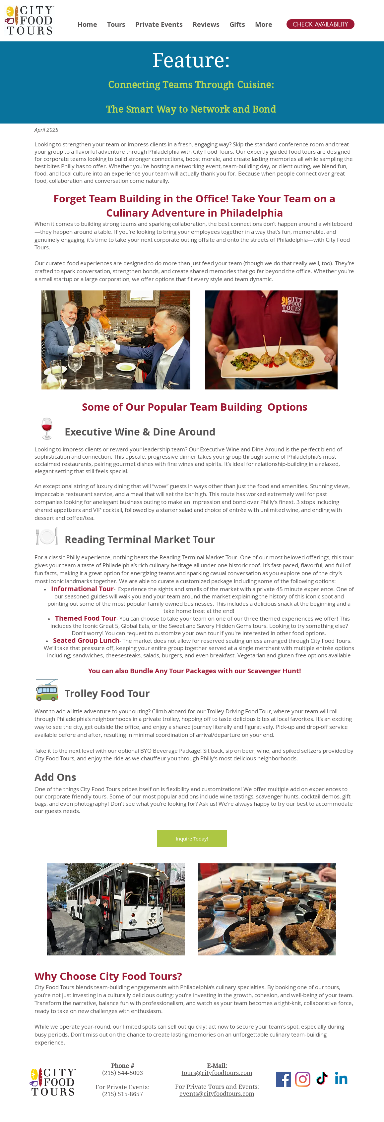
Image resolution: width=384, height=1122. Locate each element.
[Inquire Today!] (192, 838)
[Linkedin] (341, 1079)
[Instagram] (302, 1079)
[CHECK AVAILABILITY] (320, 24)
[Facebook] (283, 1079)
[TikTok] (322, 1079)
